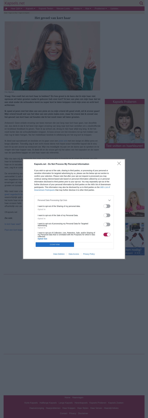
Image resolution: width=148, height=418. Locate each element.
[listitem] (74, 200)
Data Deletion (59, 254)
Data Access (74, 254)
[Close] (119, 164)
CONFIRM (55, 245)
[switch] (106, 206)
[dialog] (74, 209)
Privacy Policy (89, 254)
